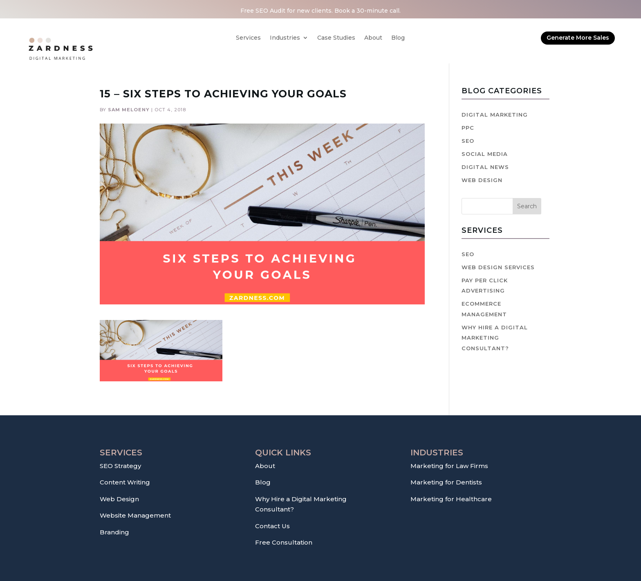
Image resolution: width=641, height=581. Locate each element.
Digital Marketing (495, 114)
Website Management (135, 515)
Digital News (485, 167)
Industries (285, 38)
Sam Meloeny (129, 110)
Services (248, 38)
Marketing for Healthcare (451, 499)
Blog (398, 38)
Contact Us (272, 526)
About (373, 38)
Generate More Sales (578, 37)
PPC (468, 127)
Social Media (485, 154)
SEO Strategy (120, 466)
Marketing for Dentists (446, 482)
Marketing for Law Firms (449, 466)
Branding (114, 532)
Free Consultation (283, 542)
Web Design (482, 180)
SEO (468, 140)
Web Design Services (498, 267)
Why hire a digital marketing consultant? (495, 337)
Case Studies (336, 38)
